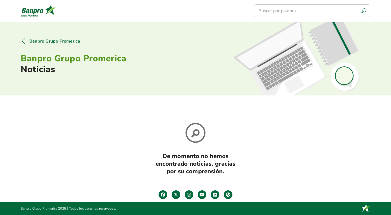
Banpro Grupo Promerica (54, 41)
